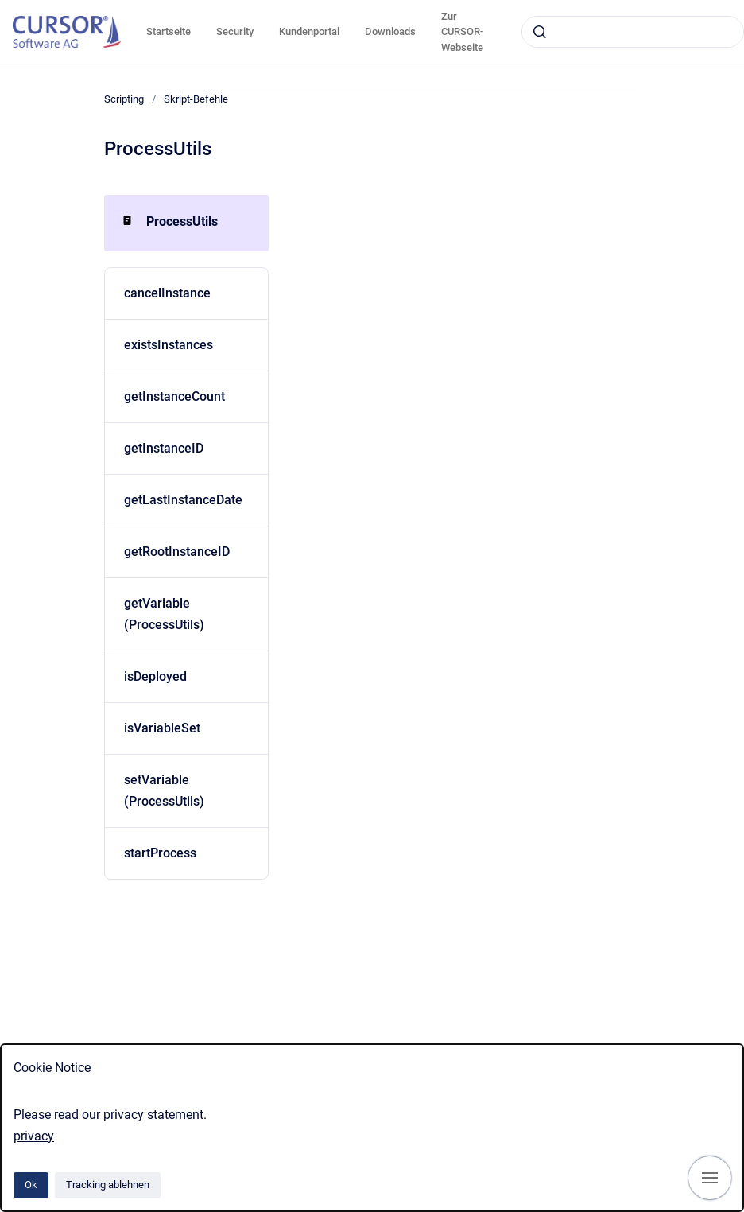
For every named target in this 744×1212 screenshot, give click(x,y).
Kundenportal (309, 31)
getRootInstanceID (177, 551)
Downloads (390, 31)
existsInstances (168, 344)
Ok (31, 1185)
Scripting (124, 99)
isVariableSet (162, 728)
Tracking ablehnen (107, 1185)
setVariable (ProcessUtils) (164, 790)
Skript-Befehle (196, 99)
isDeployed (155, 676)
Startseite (168, 31)
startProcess (160, 852)
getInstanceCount (174, 396)
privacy (34, 1136)
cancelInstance (167, 293)
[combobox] (632, 32)
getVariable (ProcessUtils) (164, 614)
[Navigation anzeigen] (709, 1177)
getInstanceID (163, 448)
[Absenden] (539, 32)
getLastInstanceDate (183, 499)
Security (235, 31)
